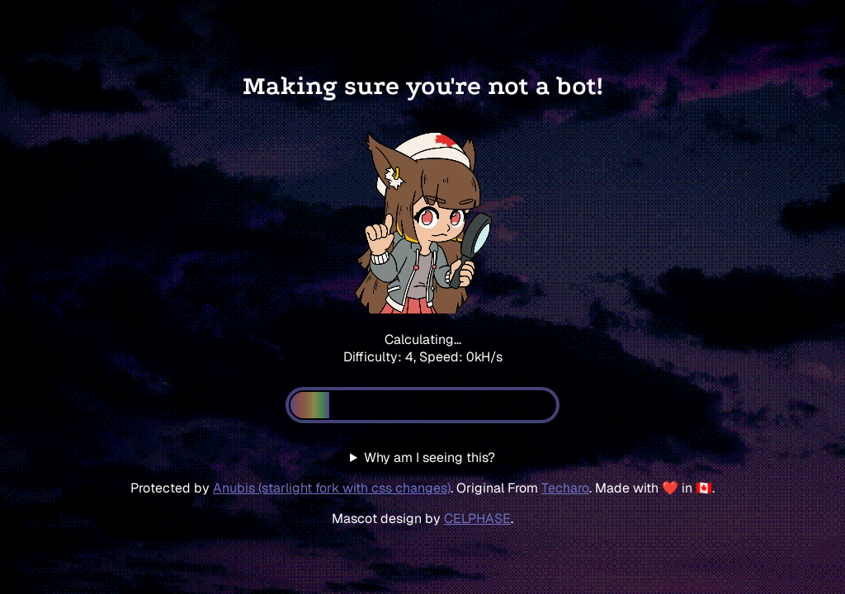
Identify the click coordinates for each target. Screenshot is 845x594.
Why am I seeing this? (429, 457)
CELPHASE (477, 518)
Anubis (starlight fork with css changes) (332, 488)
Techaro (565, 488)
